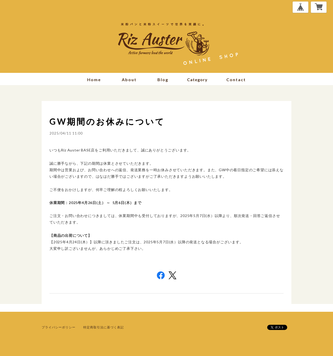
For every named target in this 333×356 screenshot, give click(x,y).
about (129, 79)
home (94, 79)
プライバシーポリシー (58, 327)
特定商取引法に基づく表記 (103, 327)
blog (162, 79)
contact (236, 79)
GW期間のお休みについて (107, 121)
